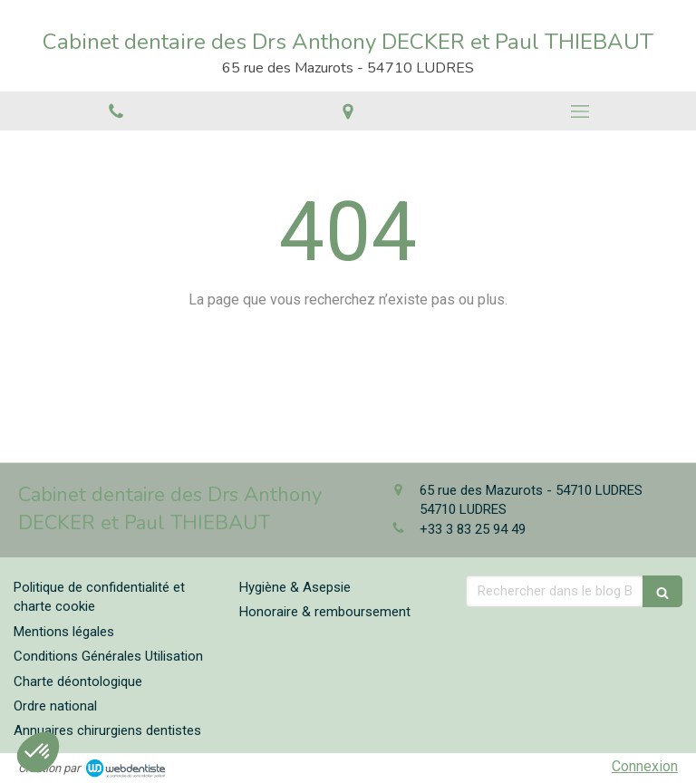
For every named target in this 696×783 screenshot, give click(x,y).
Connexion (645, 766)
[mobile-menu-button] (580, 111)
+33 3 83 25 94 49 (473, 529)
